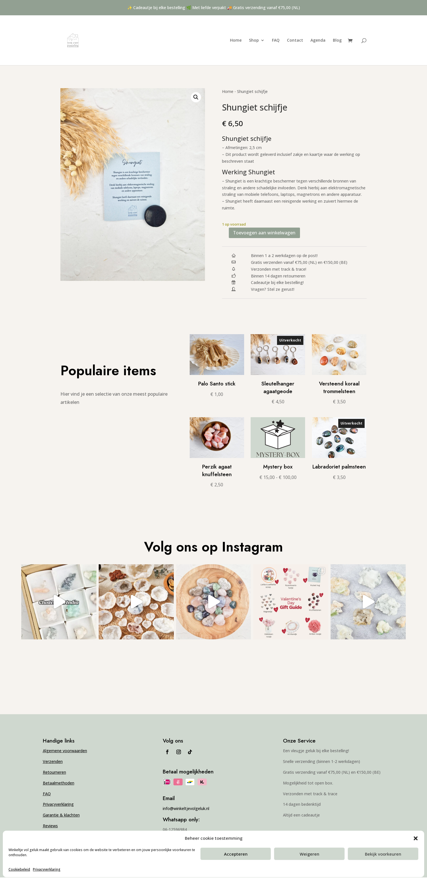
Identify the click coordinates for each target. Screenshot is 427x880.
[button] (415, 838)
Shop (254, 40)
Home (236, 40)
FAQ (276, 40)
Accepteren (236, 854)
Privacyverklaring (46, 869)
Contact (295, 40)
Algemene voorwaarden (65, 753)
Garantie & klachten (61, 817)
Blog (337, 40)
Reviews (50, 828)
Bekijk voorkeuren (383, 854)
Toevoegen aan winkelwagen (274, 234)
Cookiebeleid (19, 869)
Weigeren (309, 854)
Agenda (317, 40)
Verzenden (53, 764)
